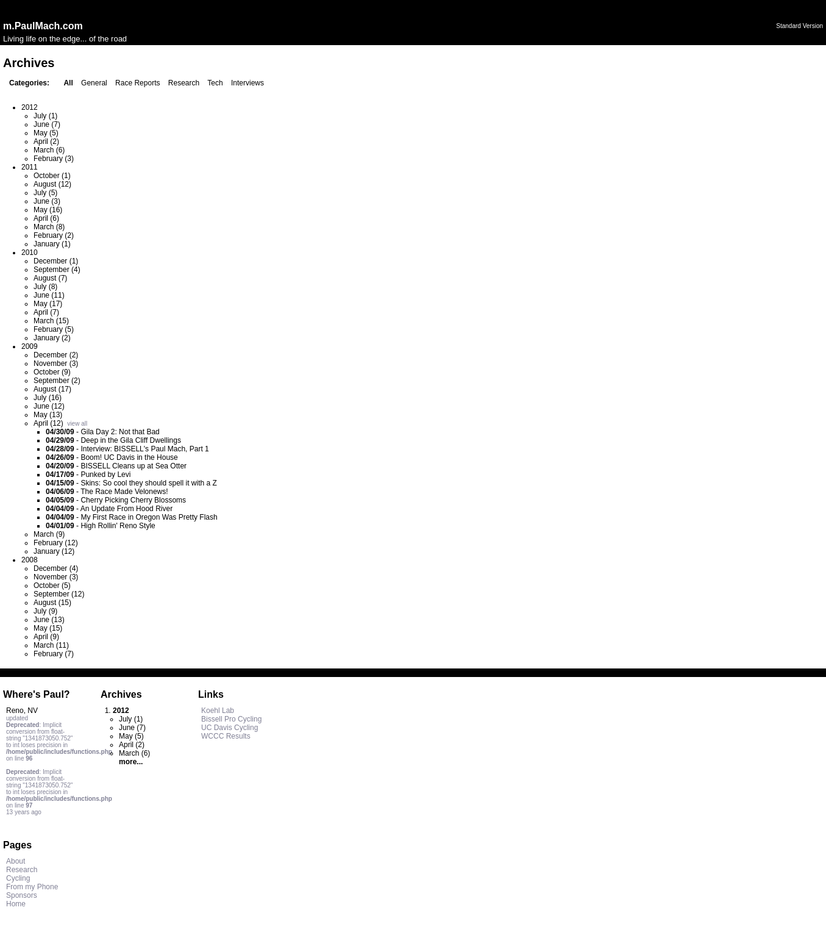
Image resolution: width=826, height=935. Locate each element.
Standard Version (799, 26)
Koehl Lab (217, 710)
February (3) (54, 158)
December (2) (56, 355)
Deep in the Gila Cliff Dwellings (130, 440)
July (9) (45, 611)
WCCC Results (226, 736)
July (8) (45, 286)
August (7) (50, 278)
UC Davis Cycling (229, 727)
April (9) (46, 636)
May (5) (46, 133)
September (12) (59, 594)
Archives (121, 694)
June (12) (49, 406)
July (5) (45, 192)
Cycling (18, 878)
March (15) (51, 321)
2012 (29, 107)
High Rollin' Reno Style (117, 525)
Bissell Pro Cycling (231, 719)
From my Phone (32, 887)
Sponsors (21, 895)
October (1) (52, 175)
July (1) (45, 116)
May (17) (48, 303)
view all (77, 423)
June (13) (49, 619)
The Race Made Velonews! (124, 491)
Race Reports (137, 83)
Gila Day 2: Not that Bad (119, 432)
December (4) (56, 568)
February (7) (54, 654)
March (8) (49, 227)
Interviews (247, 83)
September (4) (57, 269)
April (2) (46, 141)
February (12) (56, 543)
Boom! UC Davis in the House (128, 457)
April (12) (48, 423)
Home (16, 904)
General (94, 83)
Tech (215, 83)
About (15, 861)
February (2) (54, 235)
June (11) (49, 295)
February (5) (54, 329)
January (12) (54, 551)
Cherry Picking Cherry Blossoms (133, 500)
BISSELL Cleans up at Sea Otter (133, 466)
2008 (29, 560)
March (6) (49, 150)
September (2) (57, 380)
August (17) (52, 389)
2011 (29, 167)
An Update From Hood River (126, 508)
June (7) (47, 124)
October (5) (52, 585)
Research (183, 83)
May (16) (48, 210)
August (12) (52, 184)
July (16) (48, 397)
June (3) (47, 201)
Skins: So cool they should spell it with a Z (148, 483)
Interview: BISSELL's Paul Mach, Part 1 (144, 449)
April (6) (46, 218)
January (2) (52, 338)
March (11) (51, 645)
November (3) (56, 363)
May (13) (48, 414)
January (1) (52, 244)
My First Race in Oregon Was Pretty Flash (148, 517)
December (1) (56, 261)
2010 (29, 252)
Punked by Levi (105, 474)
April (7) (46, 312)
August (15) (52, 602)
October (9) (52, 372)
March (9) (49, 534)
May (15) (48, 628)
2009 (29, 346)
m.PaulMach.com (43, 26)
